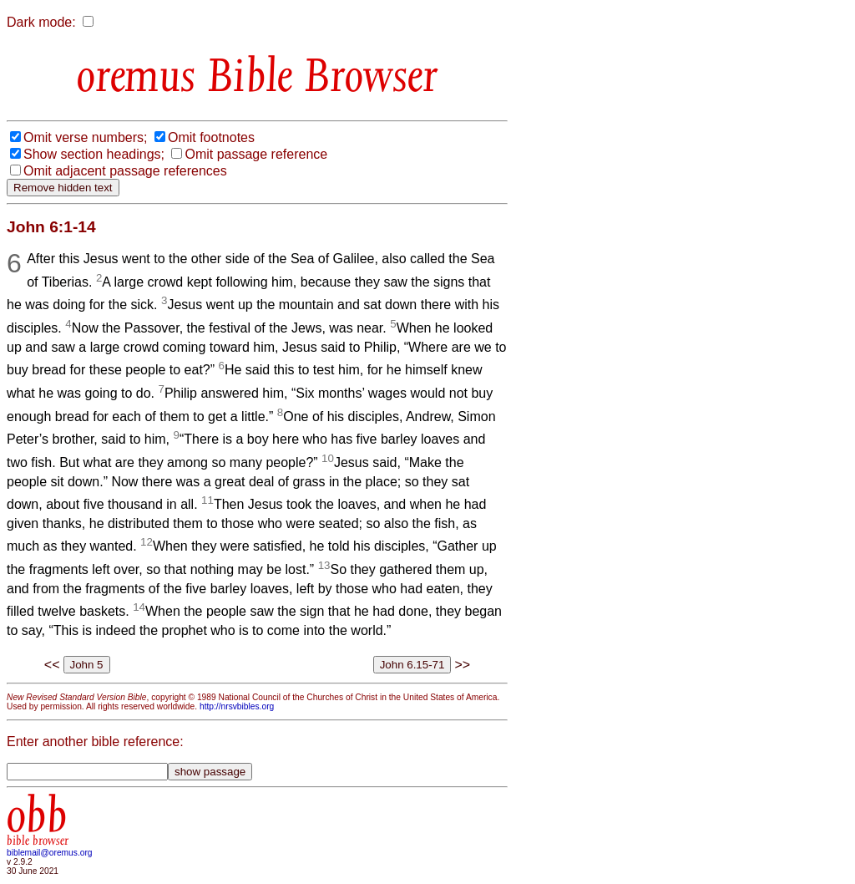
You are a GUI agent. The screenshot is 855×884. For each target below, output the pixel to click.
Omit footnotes (211, 137)
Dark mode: (41, 22)
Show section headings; (93, 154)
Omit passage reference (256, 154)
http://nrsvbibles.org (237, 706)
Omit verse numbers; (85, 137)
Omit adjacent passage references (125, 171)
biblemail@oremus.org (50, 852)
